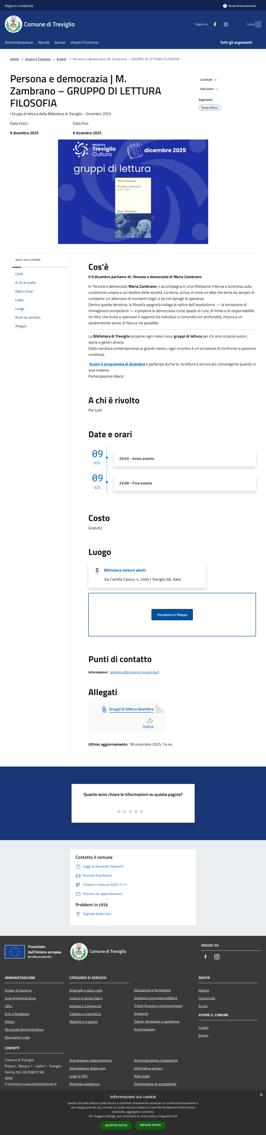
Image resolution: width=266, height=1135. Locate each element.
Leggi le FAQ (78, 1076)
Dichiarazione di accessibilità (155, 1083)
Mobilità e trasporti (83, 1021)
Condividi (209, 79)
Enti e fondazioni (17, 1013)
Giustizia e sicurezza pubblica (155, 997)
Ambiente (141, 1013)
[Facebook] (206, 24)
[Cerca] (256, 24)
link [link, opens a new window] (175, 1116)
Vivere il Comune (38, 59)
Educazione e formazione (152, 990)
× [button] (261, 1095)
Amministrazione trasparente (156, 1060)
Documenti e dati (17, 1037)
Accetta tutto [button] (116, 1125)
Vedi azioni (210, 89)
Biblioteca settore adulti (125, 570)
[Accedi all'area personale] (239, 6)
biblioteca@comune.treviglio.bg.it (134, 672)
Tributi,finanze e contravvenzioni (158, 1005)
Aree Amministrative (20, 998)
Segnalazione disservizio (87, 1068)
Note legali (142, 1076)
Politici (10, 1021)
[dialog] (133, 1112)
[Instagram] (217, 24)
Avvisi (203, 1006)
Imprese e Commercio (85, 1006)
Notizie (204, 990)
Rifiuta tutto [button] (150, 1125)
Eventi (61, 59)
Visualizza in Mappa (172, 614)
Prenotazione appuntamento (90, 1060)
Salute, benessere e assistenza (156, 1021)
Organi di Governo (18, 990)
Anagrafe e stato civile (86, 990)
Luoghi (204, 1027)
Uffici (8, 1006)
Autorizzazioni (144, 1029)
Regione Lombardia (19, 5)
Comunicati (207, 998)
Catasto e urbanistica (85, 1013)
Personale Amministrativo (24, 1029)
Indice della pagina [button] (27, 260)
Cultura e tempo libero (86, 998)
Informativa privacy (148, 1068)
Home (14, 59)
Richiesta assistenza (84, 1083)
